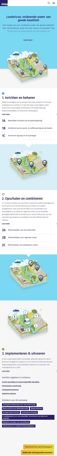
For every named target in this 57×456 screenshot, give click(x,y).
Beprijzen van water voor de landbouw (16, 422)
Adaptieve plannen (9, 393)
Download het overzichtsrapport (38, 447)
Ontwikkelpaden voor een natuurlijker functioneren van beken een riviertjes (25, 417)
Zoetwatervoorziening (29, 412)
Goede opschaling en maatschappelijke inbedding (20, 382)
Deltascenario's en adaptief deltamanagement (18, 426)
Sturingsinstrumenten (10, 390)
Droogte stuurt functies (11, 412)
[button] (28, 122)
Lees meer (6, 114)
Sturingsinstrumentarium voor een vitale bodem (19, 405)
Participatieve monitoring (11, 386)
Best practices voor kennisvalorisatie (15, 408)
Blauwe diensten (36, 408)
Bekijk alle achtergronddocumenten (37, 452)
